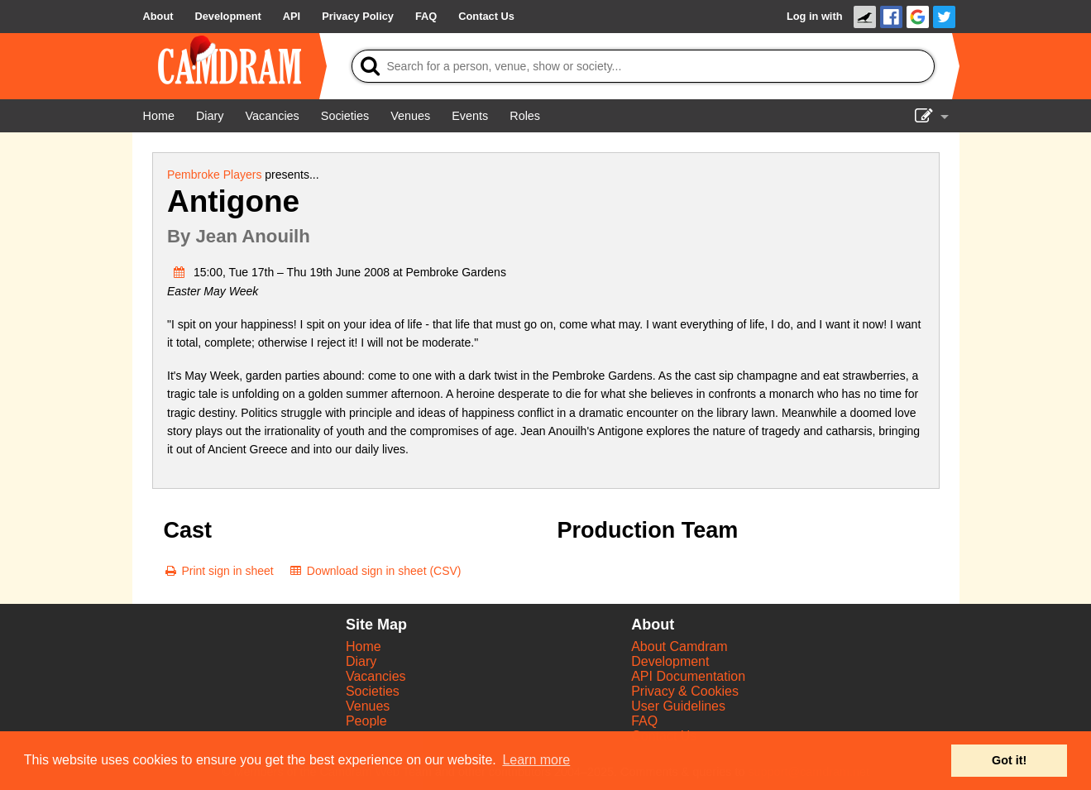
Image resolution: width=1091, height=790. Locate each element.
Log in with (815, 16)
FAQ (644, 721)
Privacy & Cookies (685, 691)
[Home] (158, 115)
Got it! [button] (1009, 760)
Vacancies (376, 676)
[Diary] (210, 115)
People (366, 721)
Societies (373, 691)
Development (670, 661)
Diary (361, 661)
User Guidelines (678, 706)
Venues (368, 706)
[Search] (643, 66)
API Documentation (688, 676)
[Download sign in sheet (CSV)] (375, 570)
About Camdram (679, 646)
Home (363, 646)
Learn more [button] (536, 760)
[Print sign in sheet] (219, 570)
